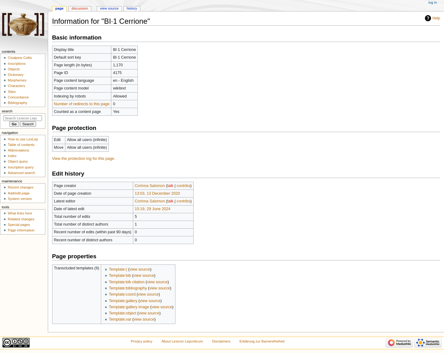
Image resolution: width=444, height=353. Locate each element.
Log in (433, 2)
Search (7, 111)
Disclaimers (221, 341)
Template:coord (122, 294)
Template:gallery (123, 301)
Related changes (21, 219)
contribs (183, 186)
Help (436, 18)
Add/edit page (19, 193)
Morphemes (17, 80)
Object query (18, 161)
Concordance (18, 97)
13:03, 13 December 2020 (157, 193)
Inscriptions (17, 63)
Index (12, 156)
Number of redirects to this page (82, 104)
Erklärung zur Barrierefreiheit (262, 341)
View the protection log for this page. (83, 158)
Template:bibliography (128, 288)
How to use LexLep (23, 139)
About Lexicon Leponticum (182, 341)
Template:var (120, 319)
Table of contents (21, 145)
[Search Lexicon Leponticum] (22, 118)
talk (170, 186)
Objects (14, 69)
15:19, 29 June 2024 (153, 209)
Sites (11, 91)
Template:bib (120, 275)
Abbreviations (18, 150)
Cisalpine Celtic (20, 58)
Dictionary (15, 75)
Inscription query (21, 167)
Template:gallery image (129, 307)
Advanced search (21, 173)
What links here (20, 213)
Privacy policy (141, 341)
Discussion (80, 8)
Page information (21, 230)
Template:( (118, 269)
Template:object (122, 313)
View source (109, 8)
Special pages (19, 224)
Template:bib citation (127, 282)
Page (59, 8)
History (132, 8)
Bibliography (17, 103)
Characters (16, 86)
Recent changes (20, 187)
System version (20, 199)
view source (140, 269)
